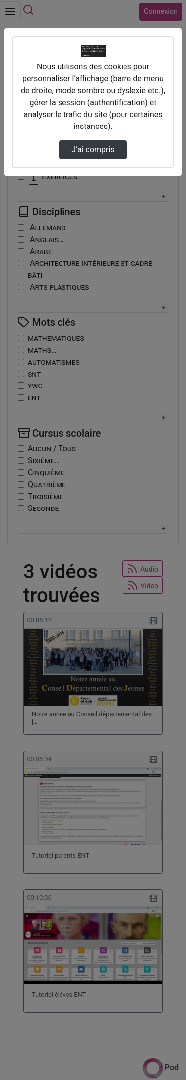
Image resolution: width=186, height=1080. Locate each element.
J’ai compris (92, 149)
